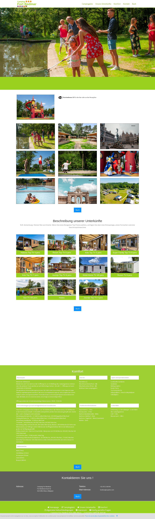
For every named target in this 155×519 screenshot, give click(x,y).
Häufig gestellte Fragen (100, 510)
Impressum (81, 510)
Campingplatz (87, 4)
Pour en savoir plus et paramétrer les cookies (100, 516)
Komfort (117, 4)
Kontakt (126, 4)
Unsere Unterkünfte (103, 4)
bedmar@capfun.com (107, 490)
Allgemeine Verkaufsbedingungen (58, 510)
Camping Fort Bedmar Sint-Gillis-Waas (66, 512)
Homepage (53, 507)
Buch (134, 4)
